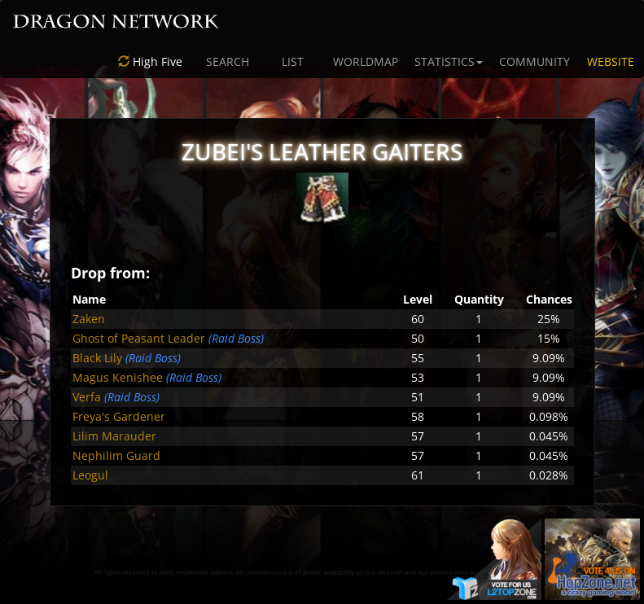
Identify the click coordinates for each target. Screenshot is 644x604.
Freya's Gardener (118, 416)
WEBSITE (610, 61)
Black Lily (97, 357)
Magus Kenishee (117, 377)
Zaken (88, 318)
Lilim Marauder (114, 436)
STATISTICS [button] (448, 61)
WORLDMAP (365, 61)
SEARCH (227, 61)
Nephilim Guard (116, 455)
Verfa (86, 397)
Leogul (90, 475)
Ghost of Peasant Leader (138, 338)
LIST (293, 61)
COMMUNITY (534, 61)
